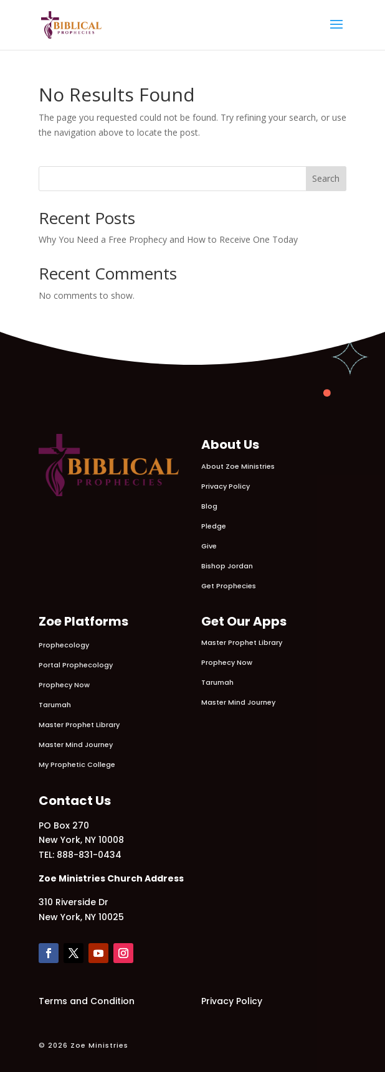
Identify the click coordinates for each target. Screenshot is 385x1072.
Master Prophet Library (79, 725)
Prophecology (64, 645)
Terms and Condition (87, 1001)
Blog (209, 506)
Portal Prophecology (76, 665)
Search (326, 178)
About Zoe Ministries (238, 466)
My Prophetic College (77, 764)
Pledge (213, 526)
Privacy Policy (225, 486)
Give (209, 546)
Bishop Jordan (227, 566)
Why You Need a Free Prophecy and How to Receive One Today (168, 239)
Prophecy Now (64, 685)
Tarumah (55, 705)
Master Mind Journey (76, 745)
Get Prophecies (228, 586)
